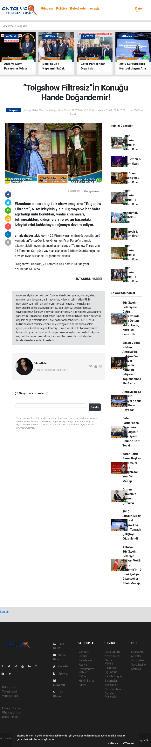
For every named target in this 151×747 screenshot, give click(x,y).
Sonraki (4, 611)
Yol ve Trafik (112, 656)
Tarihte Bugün (113, 676)
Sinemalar (111, 680)
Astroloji (136, 669)
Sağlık (82, 676)
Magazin (22, 26)
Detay (113, 743)
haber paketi (7, 742)
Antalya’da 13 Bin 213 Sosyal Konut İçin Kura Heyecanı (131, 401)
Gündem (47, 8)
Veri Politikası (10, 695)
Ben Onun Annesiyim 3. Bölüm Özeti (131, 178)
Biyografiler (138, 660)
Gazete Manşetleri (111, 695)
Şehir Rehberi (113, 689)
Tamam (128, 743)
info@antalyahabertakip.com (50, 369)
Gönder (95, 407)
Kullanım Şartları (11, 708)
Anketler (136, 656)
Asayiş (94, 8)
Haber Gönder (10, 716)
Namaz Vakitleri (109, 662)
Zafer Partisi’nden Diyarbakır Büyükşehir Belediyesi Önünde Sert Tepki (131, 432)
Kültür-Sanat (86, 680)
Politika (61, 8)
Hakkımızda (9, 687)
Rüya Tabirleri (139, 664)
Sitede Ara (137, 651)
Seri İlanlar (111, 684)
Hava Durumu (113, 651)
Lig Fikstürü (111, 672)
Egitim (82, 684)
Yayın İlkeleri (9, 691)
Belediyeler (78, 8)
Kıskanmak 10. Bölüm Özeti (130, 217)
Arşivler (60, 673)
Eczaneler (111, 667)
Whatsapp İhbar (11, 712)
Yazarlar (60, 666)
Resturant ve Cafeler (86, 670)
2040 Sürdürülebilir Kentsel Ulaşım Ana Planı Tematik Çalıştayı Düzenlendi (131, 525)
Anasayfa (8, 26)
